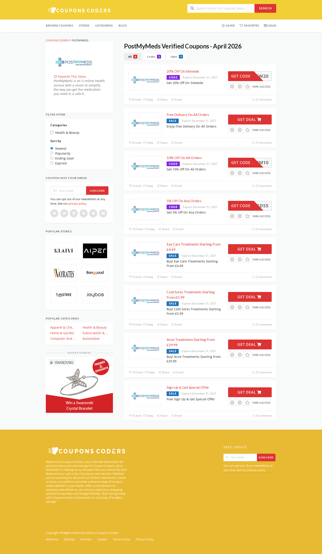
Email (176, 99)
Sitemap (69, 539)
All (132, 57)
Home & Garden (62, 333)
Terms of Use (121, 539)
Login (270, 25)
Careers (102, 539)
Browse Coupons (59, 25)
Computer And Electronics (63, 338)
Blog (123, 25)
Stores (84, 25)
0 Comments (262, 99)
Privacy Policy (145, 539)
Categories (104, 25)
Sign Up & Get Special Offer (188, 387)
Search (265, 8)
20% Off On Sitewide (183, 71)
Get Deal (249, 119)
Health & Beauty (95, 327)
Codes (154, 57)
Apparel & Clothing (63, 327)
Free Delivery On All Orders (188, 114)
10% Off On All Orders (184, 157)
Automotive (91, 338)
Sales (177, 57)
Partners (86, 539)
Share (162, 99)
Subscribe (97, 190)
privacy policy (77, 203)
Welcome (52, 539)
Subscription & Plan (95, 333)
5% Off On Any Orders (184, 201)
